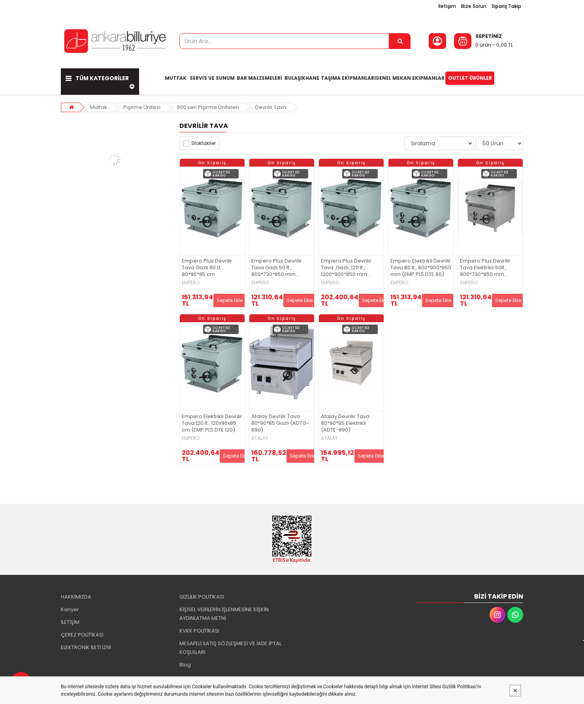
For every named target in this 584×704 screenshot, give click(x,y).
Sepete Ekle (230, 300)
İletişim (447, 6)
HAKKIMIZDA (76, 597)
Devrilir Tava (270, 107)
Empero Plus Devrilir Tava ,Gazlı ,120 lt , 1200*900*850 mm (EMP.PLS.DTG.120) (346, 268)
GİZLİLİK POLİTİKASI (201, 597)
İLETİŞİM (70, 622)
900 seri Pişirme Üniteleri (208, 107)
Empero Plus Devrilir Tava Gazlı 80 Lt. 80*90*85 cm (207, 268)
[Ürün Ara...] (400, 41)
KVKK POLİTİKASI (199, 631)
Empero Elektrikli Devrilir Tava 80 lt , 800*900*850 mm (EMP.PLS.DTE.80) (420, 268)
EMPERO (191, 282)
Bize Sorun (473, 6)
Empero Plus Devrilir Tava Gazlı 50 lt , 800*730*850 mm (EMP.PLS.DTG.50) (276, 268)
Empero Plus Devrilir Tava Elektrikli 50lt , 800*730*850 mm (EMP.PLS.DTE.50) (485, 268)
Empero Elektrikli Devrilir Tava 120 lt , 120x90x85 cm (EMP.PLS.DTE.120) (212, 423)
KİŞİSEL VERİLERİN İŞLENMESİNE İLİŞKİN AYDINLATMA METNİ (224, 614)
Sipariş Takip (506, 6)
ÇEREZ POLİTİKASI (82, 634)
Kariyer (70, 609)
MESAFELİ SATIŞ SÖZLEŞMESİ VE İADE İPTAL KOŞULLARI (230, 648)
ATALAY (259, 438)
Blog (185, 664)
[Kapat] (515, 690)
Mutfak (98, 107)
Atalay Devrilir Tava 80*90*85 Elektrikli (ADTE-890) (345, 423)
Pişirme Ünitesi (141, 107)
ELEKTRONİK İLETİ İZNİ (86, 647)
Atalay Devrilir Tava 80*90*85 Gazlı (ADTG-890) (280, 423)
